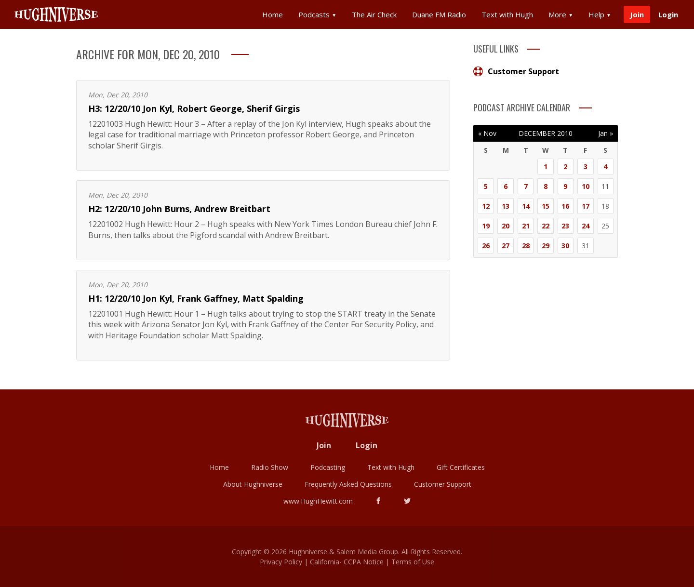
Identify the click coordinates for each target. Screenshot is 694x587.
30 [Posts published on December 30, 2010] (565, 245)
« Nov (487, 133)
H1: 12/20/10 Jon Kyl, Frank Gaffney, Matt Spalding (196, 298)
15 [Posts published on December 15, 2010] (545, 206)
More (560, 14)
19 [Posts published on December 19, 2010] (486, 225)
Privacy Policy (281, 561)
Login (668, 14)
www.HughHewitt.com (318, 501)
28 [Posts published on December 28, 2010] (526, 245)
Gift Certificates (461, 467)
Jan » (605, 133)
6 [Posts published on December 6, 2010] (505, 186)
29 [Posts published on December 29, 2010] (545, 245)
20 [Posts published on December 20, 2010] (505, 225)
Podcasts (317, 14)
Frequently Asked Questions (348, 484)
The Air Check (374, 14)
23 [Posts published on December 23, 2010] (565, 225)
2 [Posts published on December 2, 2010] (565, 166)
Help (599, 14)
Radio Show (269, 467)
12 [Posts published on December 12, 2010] (486, 206)
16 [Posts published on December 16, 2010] (565, 206)
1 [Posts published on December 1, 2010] (545, 166)
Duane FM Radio (439, 14)
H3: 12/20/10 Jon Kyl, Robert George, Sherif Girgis (194, 108)
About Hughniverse (252, 484)
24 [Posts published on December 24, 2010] (585, 225)
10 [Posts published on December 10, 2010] (585, 186)
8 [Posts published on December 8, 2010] (545, 186)
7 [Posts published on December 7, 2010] (526, 186)
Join (637, 14)
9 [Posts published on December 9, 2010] (565, 186)
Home (272, 14)
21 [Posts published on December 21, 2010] (526, 225)
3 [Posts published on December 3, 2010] (585, 166)
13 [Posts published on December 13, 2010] (505, 206)
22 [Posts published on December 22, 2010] (545, 225)
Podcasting (327, 467)
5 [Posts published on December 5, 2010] (486, 186)
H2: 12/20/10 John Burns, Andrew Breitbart (179, 208)
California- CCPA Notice (347, 561)
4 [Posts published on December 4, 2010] (605, 166)
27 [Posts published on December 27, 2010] (505, 245)
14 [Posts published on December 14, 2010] (526, 206)
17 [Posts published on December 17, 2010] (585, 206)
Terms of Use (412, 561)
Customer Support (516, 71)
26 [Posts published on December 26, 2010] (486, 245)
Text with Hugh (507, 14)
